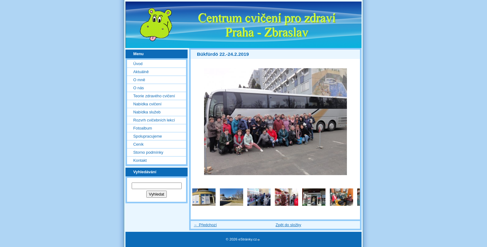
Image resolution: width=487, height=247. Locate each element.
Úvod (138, 63)
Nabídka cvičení (147, 104)
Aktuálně (141, 71)
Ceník (138, 144)
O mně (139, 79)
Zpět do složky (288, 225)
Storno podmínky (148, 152)
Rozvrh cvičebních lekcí (154, 120)
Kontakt (140, 160)
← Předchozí (205, 225)
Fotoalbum (142, 128)
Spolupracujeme (147, 136)
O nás (138, 88)
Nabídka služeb (147, 112)
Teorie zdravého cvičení (154, 96)
